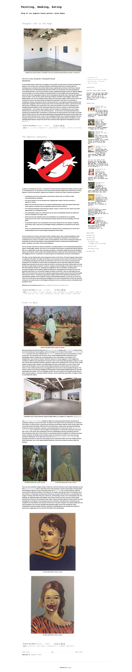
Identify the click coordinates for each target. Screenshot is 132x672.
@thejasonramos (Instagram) (96, 81)
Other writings (92, 83)
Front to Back (30, 303)
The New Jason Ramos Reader (96, 90)
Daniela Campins (53, 127)
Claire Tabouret (76, 352)
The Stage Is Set (93, 208)
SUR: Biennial (78, 127)
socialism (69, 293)
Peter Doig (58, 490)
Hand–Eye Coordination (99, 195)
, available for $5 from (55, 285)
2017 (90, 240)
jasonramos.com (92, 77)
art (29, 127)
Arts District (32, 646)
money (42, 293)
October (92, 242)
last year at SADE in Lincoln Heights (66, 436)
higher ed (78, 292)
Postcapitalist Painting (99, 183)
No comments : (48, 290)
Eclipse (24, 353)
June (91, 246)
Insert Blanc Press (29, 293)
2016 (90, 251)
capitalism (49, 292)
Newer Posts (26, 652)
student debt (76, 293)
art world (34, 127)
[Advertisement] (97, 47)
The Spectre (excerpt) (34, 137)
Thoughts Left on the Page (37, 24)
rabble (63, 293)
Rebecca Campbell (52, 350)
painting (70, 127)
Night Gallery (51, 353)
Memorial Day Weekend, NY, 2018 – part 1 (101, 133)
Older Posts (78, 652)
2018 (90, 237)
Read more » (25, 121)
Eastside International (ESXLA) (97, 79)
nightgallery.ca (77, 416)
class (55, 292)
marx (37, 293)
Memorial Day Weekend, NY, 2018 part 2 (100, 107)
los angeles (63, 127)
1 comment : (47, 125)
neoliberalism (49, 293)
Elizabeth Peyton (30, 488)
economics (72, 292)
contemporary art (43, 127)
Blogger (69, 667)
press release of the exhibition (33, 421)
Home (52, 652)
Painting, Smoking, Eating (41, 7)
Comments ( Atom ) (36, 654)
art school (34, 292)
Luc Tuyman (69, 350)
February (92, 248)
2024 (90, 235)
